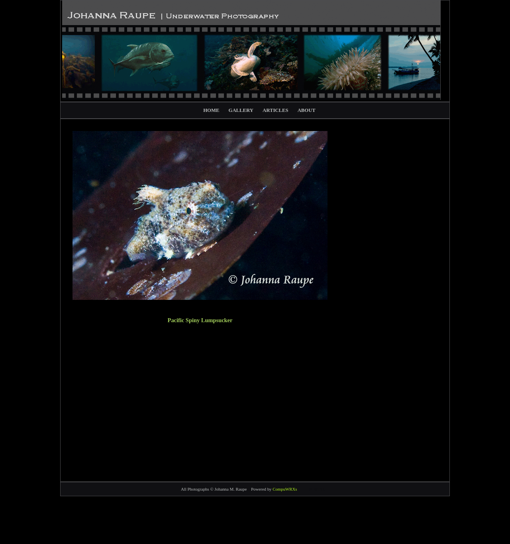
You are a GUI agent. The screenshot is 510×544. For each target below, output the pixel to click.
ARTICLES (275, 110)
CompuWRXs (285, 489)
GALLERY (241, 110)
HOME (211, 110)
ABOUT (307, 110)
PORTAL (317, 489)
